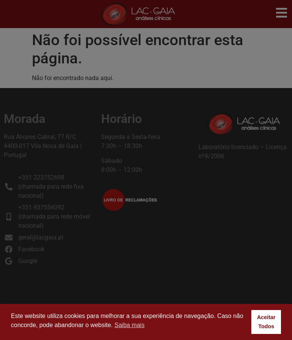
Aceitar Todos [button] (266, 321)
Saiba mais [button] (129, 325)
